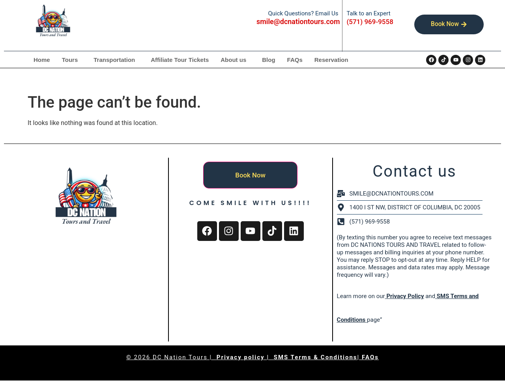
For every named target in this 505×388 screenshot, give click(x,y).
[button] (72, 60)
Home (42, 59)
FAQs (295, 59)
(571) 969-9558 (369, 22)
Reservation (331, 59)
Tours (70, 59)
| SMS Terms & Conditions (312, 357)
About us (233, 59)
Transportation (114, 59)
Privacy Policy (404, 296)
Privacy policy (242, 357)
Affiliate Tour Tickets (180, 59)
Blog (268, 59)
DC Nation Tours (180, 357)
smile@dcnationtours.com (298, 21)
